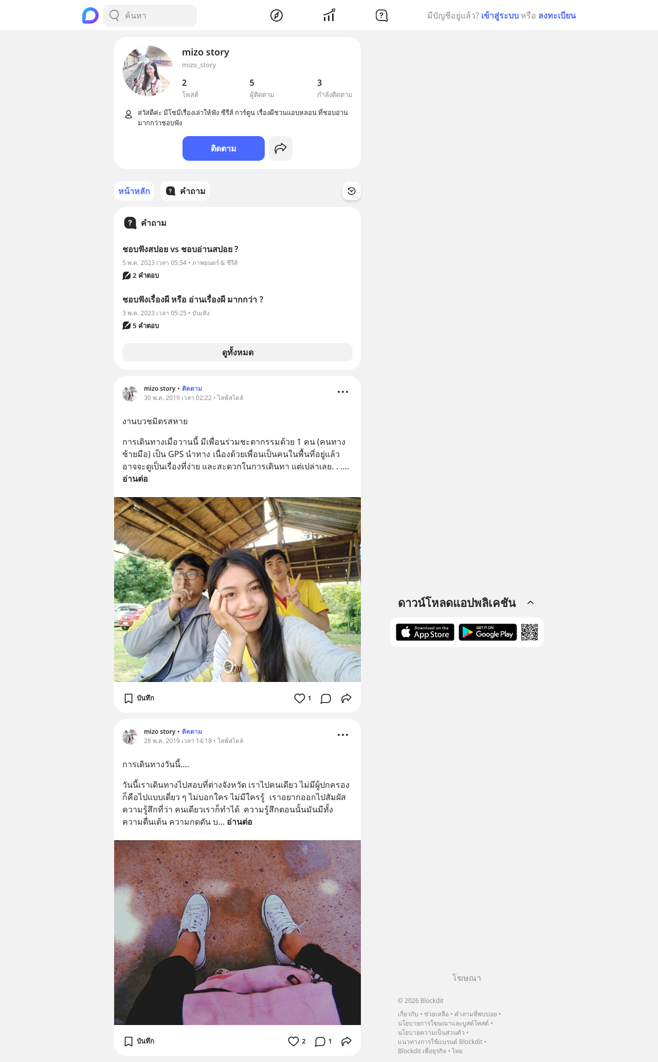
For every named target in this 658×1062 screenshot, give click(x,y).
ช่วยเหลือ (436, 1014)
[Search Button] (114, 15)
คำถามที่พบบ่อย (475, 1014)
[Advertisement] (467, 813)
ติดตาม (223, 148)
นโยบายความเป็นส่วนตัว (431, 1032)
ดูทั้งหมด (237, 352)
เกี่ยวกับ (408, 1014)
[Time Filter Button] (351, 191)
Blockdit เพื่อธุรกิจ (422, 1051)
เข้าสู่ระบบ (500, 15)
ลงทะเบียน (557, 15)
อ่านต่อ (135, 478)
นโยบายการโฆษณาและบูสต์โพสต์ (443, 1023)
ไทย (457, 1051)
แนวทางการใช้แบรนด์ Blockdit (440, 1041)
